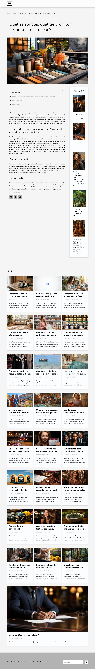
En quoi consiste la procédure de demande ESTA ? (47, 490)
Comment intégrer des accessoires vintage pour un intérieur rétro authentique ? (46, 297)
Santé (27, 661)
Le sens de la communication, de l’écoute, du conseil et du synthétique (34, 96)
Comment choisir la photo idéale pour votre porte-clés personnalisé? (20, 297)
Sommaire (16, 92)
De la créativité (17, 100)
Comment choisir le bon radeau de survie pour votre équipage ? (47, 374)
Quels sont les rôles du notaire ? (24, 635)
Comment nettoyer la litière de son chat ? (46, 566)
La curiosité (16, 104)
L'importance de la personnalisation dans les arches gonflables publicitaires (19, 491)
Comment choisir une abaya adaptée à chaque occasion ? (20, 374)
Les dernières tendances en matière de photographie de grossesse (74, 414)
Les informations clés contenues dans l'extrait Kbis (47, 451)
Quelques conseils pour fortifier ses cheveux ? (47, 527)
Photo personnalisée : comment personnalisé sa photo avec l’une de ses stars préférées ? (74, 491)
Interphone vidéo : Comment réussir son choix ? (73, 568)
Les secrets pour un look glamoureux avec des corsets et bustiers (74, 374)
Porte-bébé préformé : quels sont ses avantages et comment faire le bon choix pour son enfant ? (79, 178)
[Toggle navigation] (9, 3)
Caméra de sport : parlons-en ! (17, 527)
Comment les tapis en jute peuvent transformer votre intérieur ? (19, 336)
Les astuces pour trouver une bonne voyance (77, 145)
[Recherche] (73, 662)
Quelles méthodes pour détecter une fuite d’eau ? (20, 568)
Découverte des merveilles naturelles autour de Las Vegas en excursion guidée (19, 414)
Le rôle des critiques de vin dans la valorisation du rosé (20, 451)
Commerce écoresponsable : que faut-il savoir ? (79, 212)
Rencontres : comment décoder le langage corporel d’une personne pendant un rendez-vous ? (78, 246)
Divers (15, 13)
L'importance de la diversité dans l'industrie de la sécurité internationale (75, 452)
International (18, 661)
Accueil (9, 13)
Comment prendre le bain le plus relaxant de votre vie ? (74, 529)
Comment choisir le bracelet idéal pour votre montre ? (73, 335)
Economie (9, 661)
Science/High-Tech (37, 661)
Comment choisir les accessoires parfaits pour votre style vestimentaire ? (73, 297)
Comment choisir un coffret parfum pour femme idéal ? (45, 335)
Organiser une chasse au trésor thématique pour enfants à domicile (47, 413)
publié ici (53, 147)
